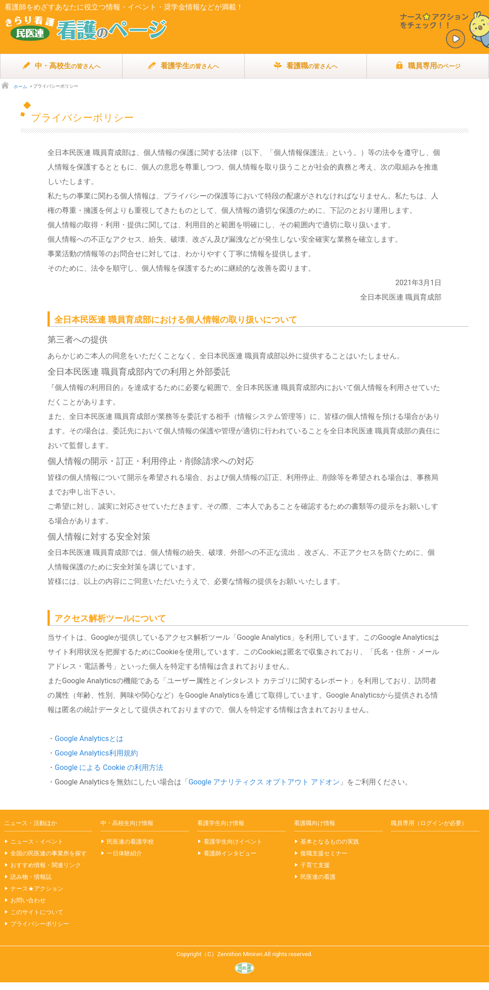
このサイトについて (36, 912)
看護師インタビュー (230, 853)
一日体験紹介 (124, 853)
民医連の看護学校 (130, 841)
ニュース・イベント (36, 841)
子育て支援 (315, 865)
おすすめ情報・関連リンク (45, 865)
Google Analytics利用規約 (96, 753)
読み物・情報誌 (31, 876)
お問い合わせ (28, 900)
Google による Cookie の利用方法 (109, 767)
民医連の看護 (318, 876)
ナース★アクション (36, 888)
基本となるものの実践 (329, 841)
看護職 (305, 65)
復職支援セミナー (323, 853)
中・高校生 (61, 65)
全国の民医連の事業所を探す (48, 853)
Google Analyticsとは (89, 738)
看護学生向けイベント (233, 841)
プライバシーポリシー (39, 923)
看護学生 (183, 65)
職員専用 (428, 65)
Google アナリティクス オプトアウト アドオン (264, 782)
